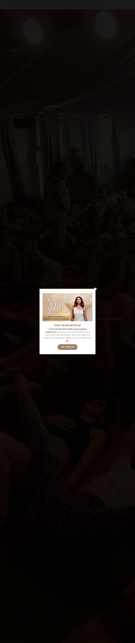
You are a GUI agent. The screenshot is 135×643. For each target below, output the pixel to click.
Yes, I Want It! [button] (67, 347)
